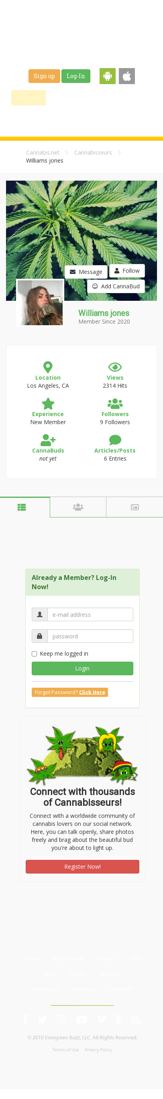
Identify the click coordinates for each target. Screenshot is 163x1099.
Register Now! (82, 866)
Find (65, 98)
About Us (110, 973)
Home (31, 958)
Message (86, 272)
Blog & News (102, 98)
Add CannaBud (116, 286)
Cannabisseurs (93, 152)
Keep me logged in (60, 653)
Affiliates (83, 989)
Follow (127, 270)
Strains (138, 98)
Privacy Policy (98, 1050)
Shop (75, 117)
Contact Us (121, 989)
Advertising (45, 989)
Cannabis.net (42, 152)
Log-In (76, 76)
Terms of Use (66, 1050)
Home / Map (28, 98)
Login (82, 668)
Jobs (49, 117)
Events (104, 117)
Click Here (92, 691)
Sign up (44, 76)
